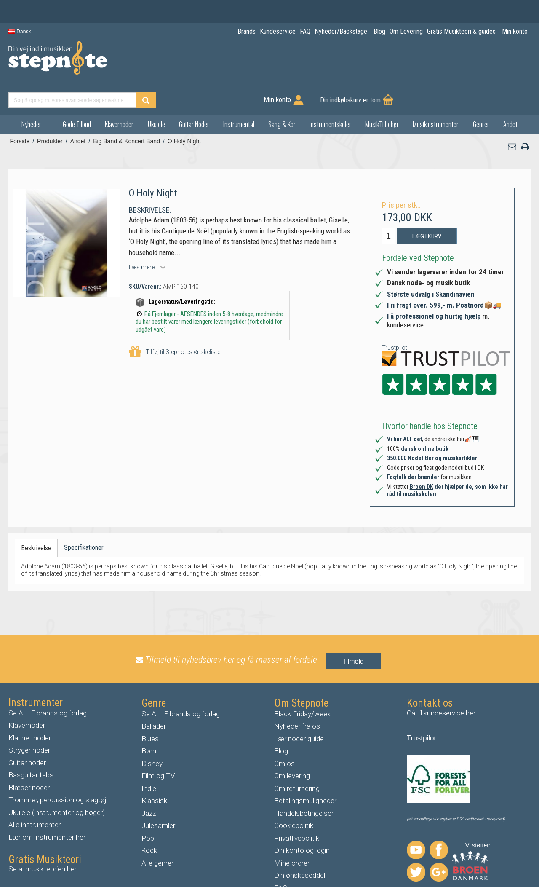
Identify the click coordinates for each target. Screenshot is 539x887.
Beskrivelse (36, 518)
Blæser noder (29, 757)
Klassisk (154, 771)
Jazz (148, 783)
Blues (150, 709)
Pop (147, 808)
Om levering (292, 746)
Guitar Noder (194, 94)
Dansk (19, 32)
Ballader (153, 696)
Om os (284, 733)
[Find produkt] (322, 63)
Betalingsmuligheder (305, 771)
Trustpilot (394, 317)
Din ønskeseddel (299, 845)
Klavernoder (119, 94)
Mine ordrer (292, 833)
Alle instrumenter (34, 795)
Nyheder (31, 94)
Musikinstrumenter (436, 94)
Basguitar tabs (30, 745)
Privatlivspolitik (296, 808)
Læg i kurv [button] (426, 206)
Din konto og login (302, 821)
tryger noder (31, 720)
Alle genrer (157, 833)
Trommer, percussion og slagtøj (57, 770)
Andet (510, 94)
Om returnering (297, 758)
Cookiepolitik (293, 796)
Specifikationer (84, 518)
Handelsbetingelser (304, 783)
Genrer (481, 94)
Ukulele (156, 94)
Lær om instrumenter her (46, 807)
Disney (152, 733)
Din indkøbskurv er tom (487, 63)
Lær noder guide (299, 709)
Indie (148, 758)
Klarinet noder (29, 708)
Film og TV (158, 746)
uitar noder (29, 733)
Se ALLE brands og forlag (47, 683)
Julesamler (158, 796)
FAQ (280, 858)
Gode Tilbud (77, 94)
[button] (512, 117)
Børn (148, 721)
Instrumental (238, 94)
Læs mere (142, 237)
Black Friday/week (302, 684)
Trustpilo (420, 708)
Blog (281, 721)
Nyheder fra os (297, 696)
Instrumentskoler (330, 94)
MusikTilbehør (382, 94)
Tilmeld (353, 631)
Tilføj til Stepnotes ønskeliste (174, 322)
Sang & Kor (282, 94)
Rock (149, 821)
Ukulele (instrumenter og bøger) (56, 782)
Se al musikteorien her (42, 839)
